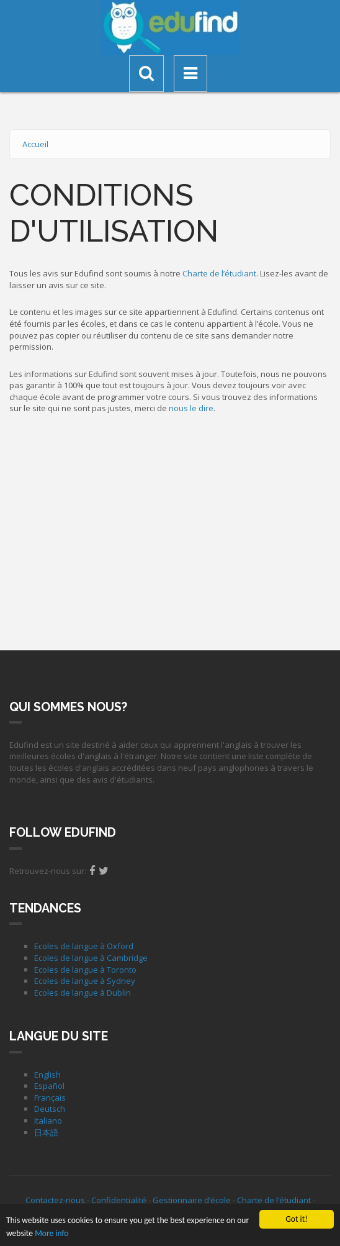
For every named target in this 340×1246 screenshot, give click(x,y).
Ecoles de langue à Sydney (84, 980)
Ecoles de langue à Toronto (85, 969)
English (47, 1074)
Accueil (35, 144)
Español (49, 1085)
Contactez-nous (55, 1200)
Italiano (48, 1120)
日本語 (46, 1132)
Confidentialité (118, 1200)
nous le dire (191, 408)
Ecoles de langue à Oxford (83, 946)
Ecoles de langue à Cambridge (91, 957)
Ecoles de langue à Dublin (82, 992)
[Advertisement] (170, 529)
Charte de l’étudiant (219, 273)
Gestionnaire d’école (192, 1200)
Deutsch (49, 1108)
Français (50, 1097)
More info (51, 1234)
